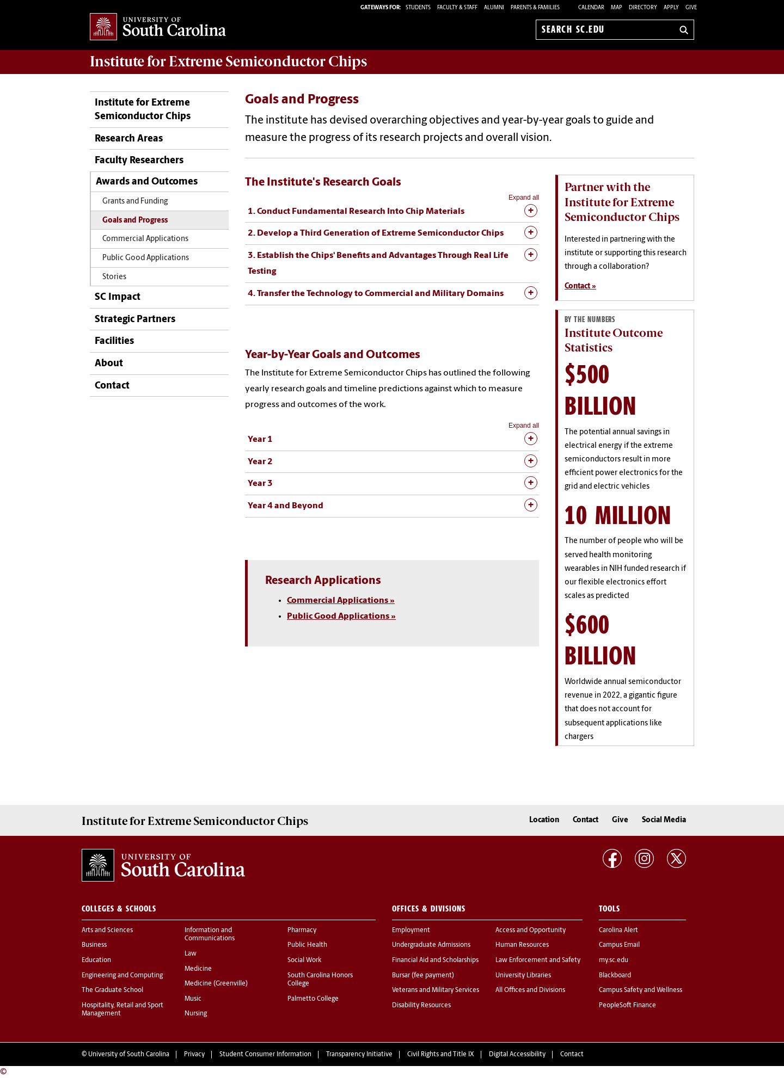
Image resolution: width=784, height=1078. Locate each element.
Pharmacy (301, 930)
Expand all (524, 197)
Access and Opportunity (530, 930)
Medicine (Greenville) (216, 984)
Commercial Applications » (341, 600)
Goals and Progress (135, 220)
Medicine (198, 969)
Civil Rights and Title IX (440, 1054)
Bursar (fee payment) (423, 975)
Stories (114, 277)
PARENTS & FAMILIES (535, 8)
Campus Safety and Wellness (640, 990)
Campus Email (619, 945)
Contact (112, 386)
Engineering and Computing (122, 975)
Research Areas (129, 139)
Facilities (114, 341)
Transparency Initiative (359, 1054)
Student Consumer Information (265, 1054)
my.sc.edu (613, 960)
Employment (411, 930)
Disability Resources (421, 1005)
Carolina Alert (618, 930)
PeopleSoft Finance (627, 1005)
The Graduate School (112, 990)
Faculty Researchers (139, 161)
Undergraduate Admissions (431, 945)
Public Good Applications (145, 258)
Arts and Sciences (107, 930)
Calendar (591, 8)
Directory (643, 8)
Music (193, 999)
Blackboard (615, 975)
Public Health (307, 945)
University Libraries (523, 975)
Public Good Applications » (341, 616)
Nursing (196, 1014)
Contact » (580, 286)
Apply (671, 8)
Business (94, 945)
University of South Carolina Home (158, 27)
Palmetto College (313, 999)
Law (191, 954)
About (109, 364)
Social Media (664, 820)
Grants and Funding (135, 201)
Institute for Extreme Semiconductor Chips (228, 61)
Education (96, 960)
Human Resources (522, 945)
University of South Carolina (128, 1054)
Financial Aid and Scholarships (435, 960)
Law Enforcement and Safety (537, 960)
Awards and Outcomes (147, 182)
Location (544, 820)
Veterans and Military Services (435, 990)
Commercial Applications (145, 239)
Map (616, 8)
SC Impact (117, 297)
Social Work (304, 960)
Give (691, 8)
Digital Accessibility (517, 1054)
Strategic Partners (135, 320)
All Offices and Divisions (530, 990)
